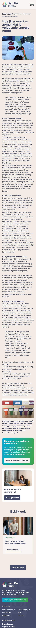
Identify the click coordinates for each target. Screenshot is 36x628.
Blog (9, 14)
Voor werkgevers (24, 610)
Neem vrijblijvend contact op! (17, 460)
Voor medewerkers (9, 610)
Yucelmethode (13, 362)
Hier (4, 421)
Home (4, 14)
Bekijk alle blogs (18, 567)
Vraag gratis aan (12, 498)
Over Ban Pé (6, 612)
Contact (21, 615)
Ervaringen (6, 615)
